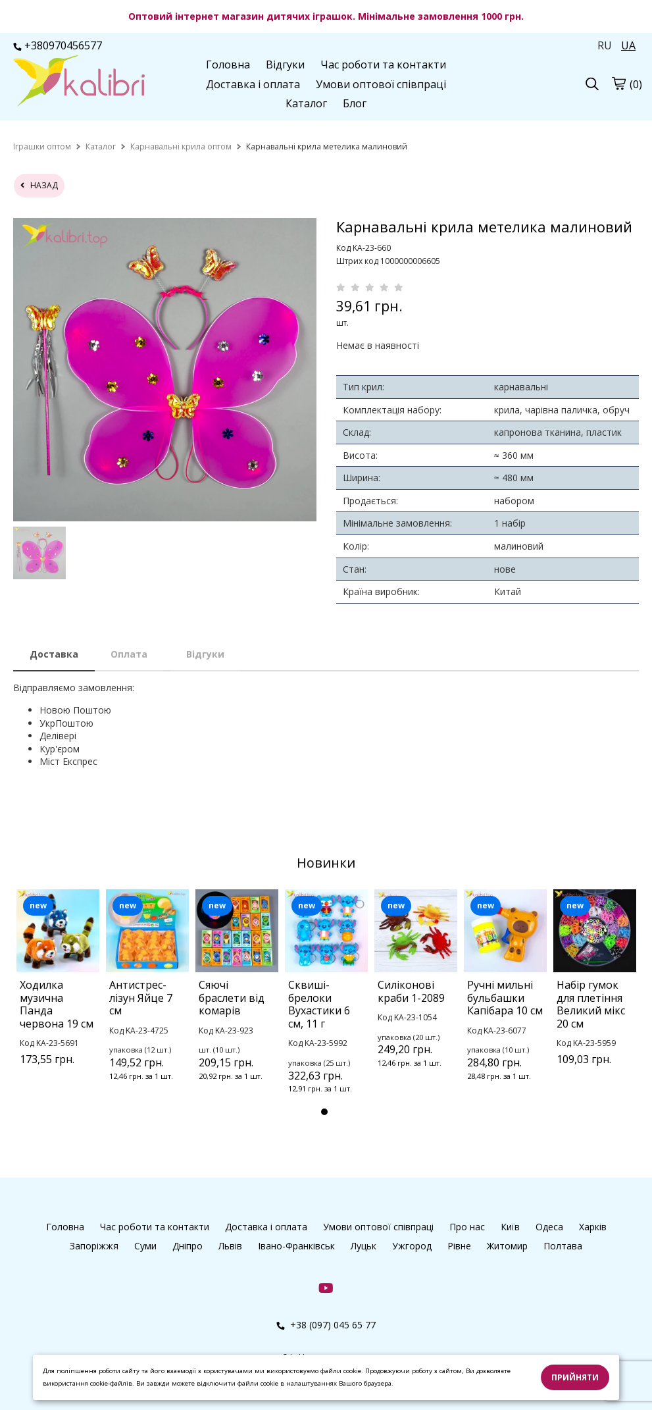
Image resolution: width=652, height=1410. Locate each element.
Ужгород (412, 1246)
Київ (510, 1226)
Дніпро (187, 1246)
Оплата (129, 654)
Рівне (459, 1246)
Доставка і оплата (253, 84)
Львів (230, 1246)
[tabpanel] (58, 994)
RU (604, 45)
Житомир (507, 1246)
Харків (593, 1226)
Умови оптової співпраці (381, 84)
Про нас (467, 1226)
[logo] (79, 82)
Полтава (562, 1246)
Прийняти (575, 1377)
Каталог (306, 103)
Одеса (549, 1226)
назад (39, 185)
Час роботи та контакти (383, 64)
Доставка (54, 654)
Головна (228, 64)
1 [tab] (324, 1112)
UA (628, 45)
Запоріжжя (94, 1246)
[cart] (618, 83)
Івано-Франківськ (296, 1246)
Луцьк (363, 1246)
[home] (42, 146)
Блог (354, 103)
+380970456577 (57, 45)
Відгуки (285, 64)
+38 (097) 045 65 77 (326, 1325)
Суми (145, 1246)
